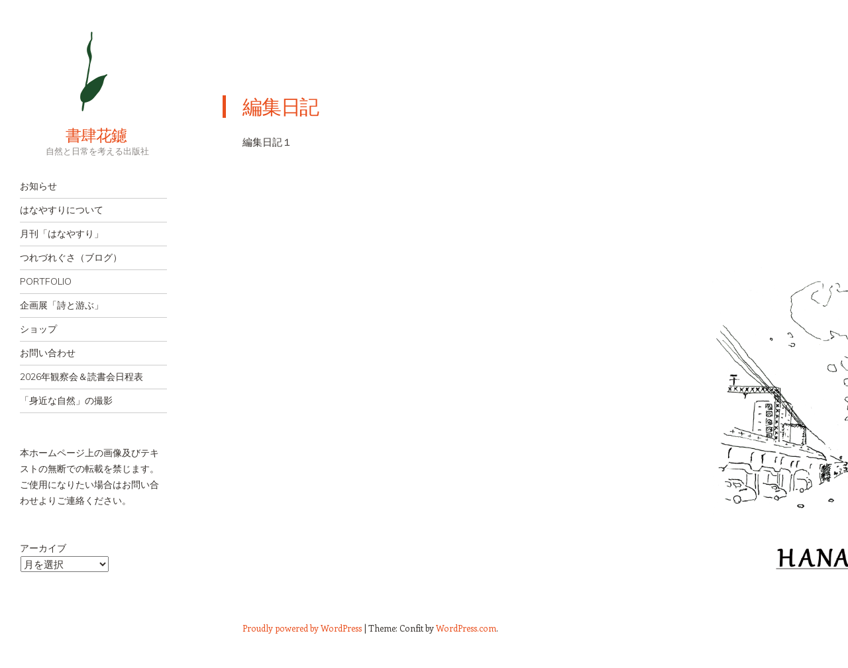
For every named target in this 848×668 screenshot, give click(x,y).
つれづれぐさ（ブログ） (71, 257)
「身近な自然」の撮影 (66, 400)
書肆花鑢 (73, 135)
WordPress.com (466, 628)
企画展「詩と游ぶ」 (61, 305)
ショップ (38, 329)
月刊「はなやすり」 (61, 234)
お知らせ (38, 186)
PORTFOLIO (46, 281)
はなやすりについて (61, 210)
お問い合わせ (48, 353)
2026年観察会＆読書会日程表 (81, 377)
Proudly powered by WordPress (302, 628)
